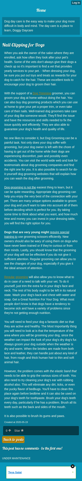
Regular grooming (16, 277)
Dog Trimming (42, 93)
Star (19, 430)
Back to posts (13, 439)
